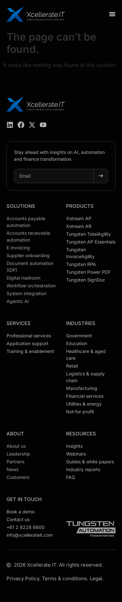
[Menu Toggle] (112, 14)
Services (19, 323)
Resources (81, 434)
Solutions (21, 206)
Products (80, 206)
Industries (80, 323)
